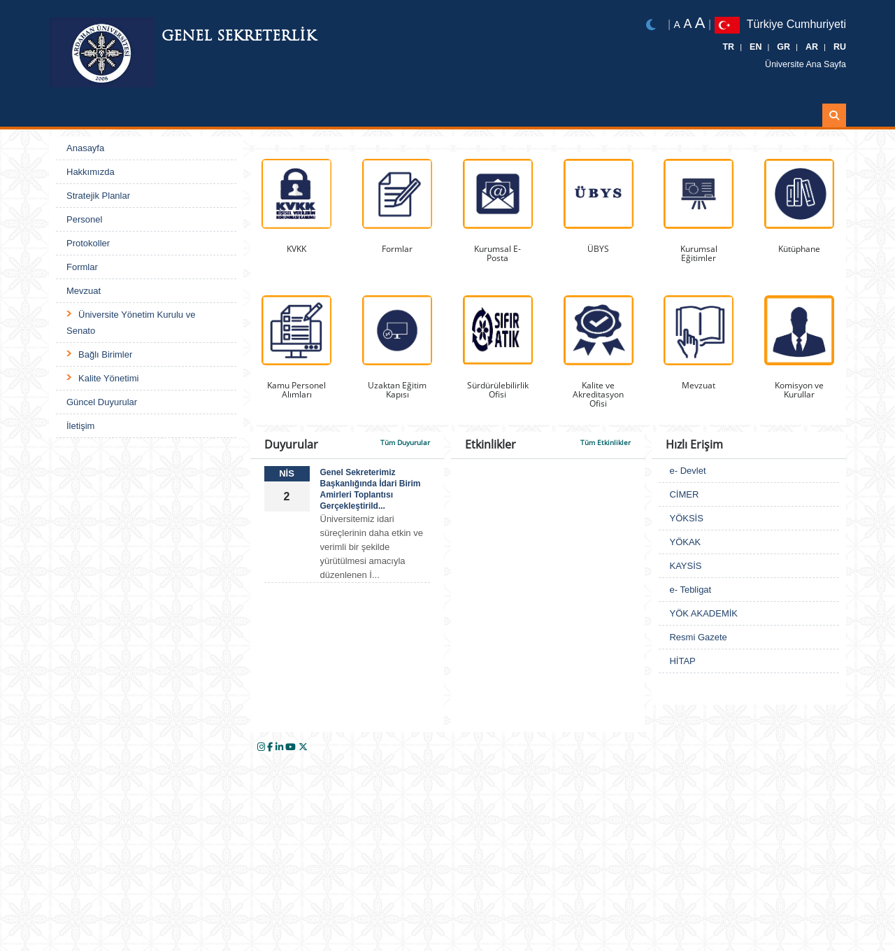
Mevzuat (83, 291)
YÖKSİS (686, 518)
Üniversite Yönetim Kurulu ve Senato (130, 322)
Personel (84, 219)
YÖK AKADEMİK (703, 613)
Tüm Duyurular (405, 442)
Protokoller (88, 243)
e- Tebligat (690, 589)
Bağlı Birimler (105, 354)
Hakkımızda (90, 172)
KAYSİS (685, 566)
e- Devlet (687, 470)
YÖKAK (685, 542)
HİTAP (682, 661)
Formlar (82, 267)
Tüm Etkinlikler (605, 442)
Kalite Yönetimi (108, 378)
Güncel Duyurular (101, 402)
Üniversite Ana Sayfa (810, 64)
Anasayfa (85, 148)
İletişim (80, 426)
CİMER (684, 494)
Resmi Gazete (697, 637)
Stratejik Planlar (98, 195)
